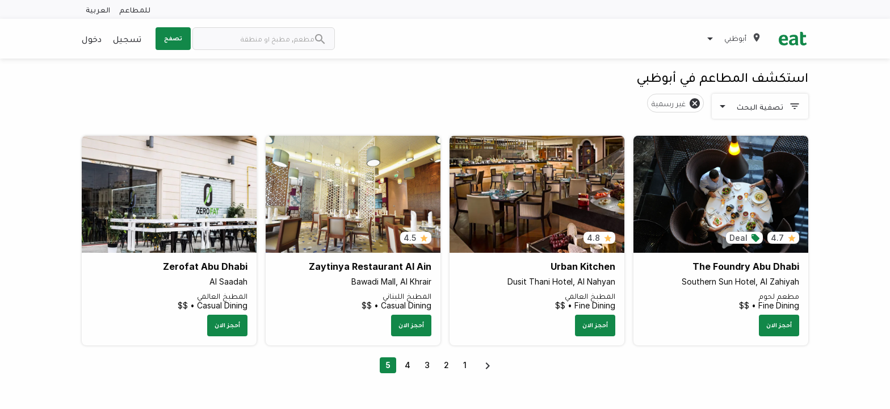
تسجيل (127, 38)
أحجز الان (779, 325)
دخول (92, 38)
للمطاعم (134, 9)
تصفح (173, 38)
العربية (98, 9)
